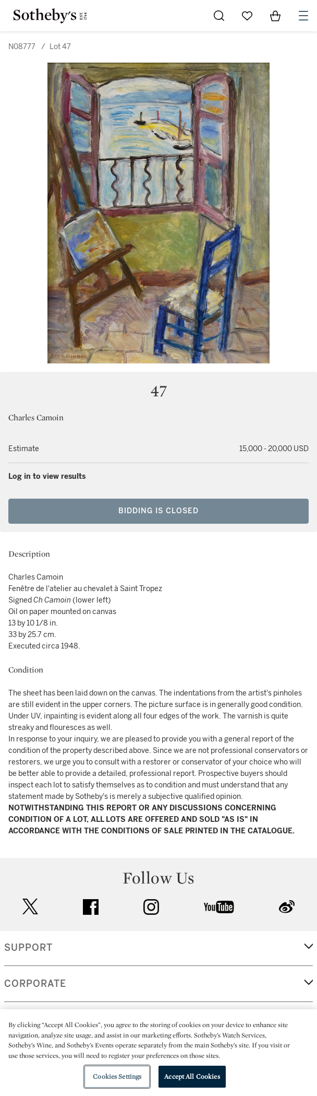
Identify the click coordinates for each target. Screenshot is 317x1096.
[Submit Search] (219, 15)
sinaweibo (287, 906)
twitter (30, 907)
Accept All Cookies (192, 1076)
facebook (91, 907)
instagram (151, 907)
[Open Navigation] (303, 15)
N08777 (21, 46)
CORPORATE (35, 983)
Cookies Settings (117, 1076)
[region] (158, 1052)
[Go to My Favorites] (247, 15)
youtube (219, 907)
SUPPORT (28, 947)
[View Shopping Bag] (275, 15)
